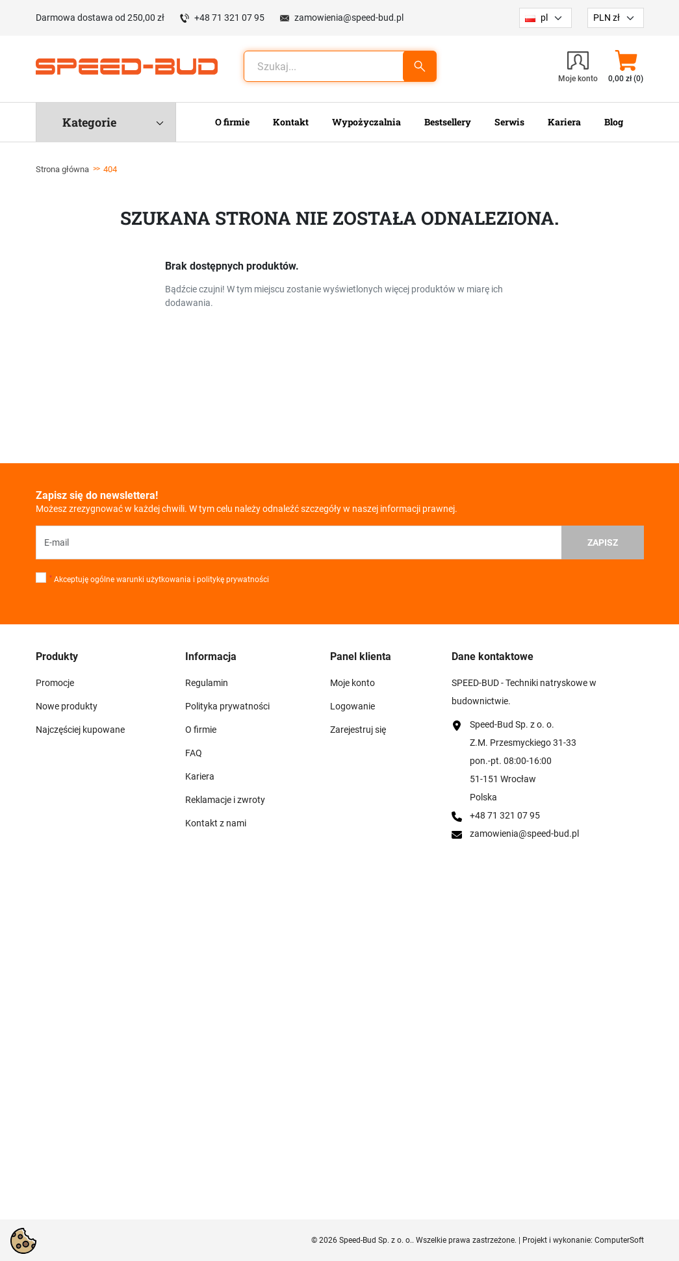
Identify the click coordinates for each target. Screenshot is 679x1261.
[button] (626, 66)
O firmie (200, 729)
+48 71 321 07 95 (229, 17)
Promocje (55, 683)
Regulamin (206, 683)
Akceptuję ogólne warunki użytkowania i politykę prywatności (159, 579)
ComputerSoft (619, 1240)
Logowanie (352, 706)
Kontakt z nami (215, 823)
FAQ (193, 753)
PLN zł (606, 17)
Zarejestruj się (358, 729)
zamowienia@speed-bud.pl (349, 17)
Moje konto (352, 683)
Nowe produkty (66, 706)
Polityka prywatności (227, 706)
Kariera (199, 776)
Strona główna (62, 169)
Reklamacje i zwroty (225, 800)
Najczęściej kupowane (80, 729)
